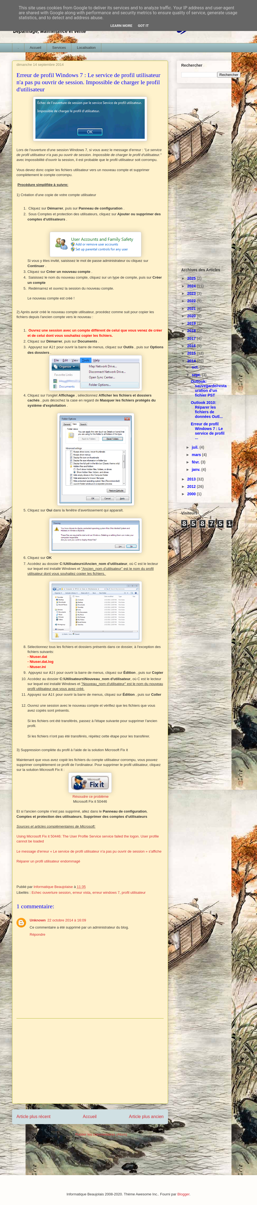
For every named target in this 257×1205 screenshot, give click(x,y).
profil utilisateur (134, 892)
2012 (192, 486)
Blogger (183, 1194)
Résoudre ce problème (90, 796)
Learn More (121, 26)
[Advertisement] (90, 1061)
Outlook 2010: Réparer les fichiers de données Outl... (207, 409)
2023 (192, 293)
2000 (192, 494)
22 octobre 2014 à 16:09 (67, 920)
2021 (192, 308)
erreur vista (82, 892)
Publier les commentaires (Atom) (101, 1134)
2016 (192, 346)
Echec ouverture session (51, 892)
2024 (192, 286)
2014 (192, 361)
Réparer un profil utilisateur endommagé (48, 861)
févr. (196, 462)
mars (197, 454)
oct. (196, 367)
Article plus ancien (146, 1116)
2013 (192, 479)
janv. (196, 469)
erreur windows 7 (106, 892)
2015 (192, 353)
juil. (195, 447)
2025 (192, 278)
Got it (143, 26)
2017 (192, 338)
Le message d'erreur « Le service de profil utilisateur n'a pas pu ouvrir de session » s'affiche (89, 851)
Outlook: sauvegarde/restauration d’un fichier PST (209, 388)
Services (59, 48)
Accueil (35, 48)
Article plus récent (33, 1116)
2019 (192, 323)
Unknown (38, 920)
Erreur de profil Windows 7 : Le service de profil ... (207, 431)
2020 (192, 316)
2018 (192, 331)
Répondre (37, 934)
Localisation (86, 48)
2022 (192, 301)
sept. (197, 375)
